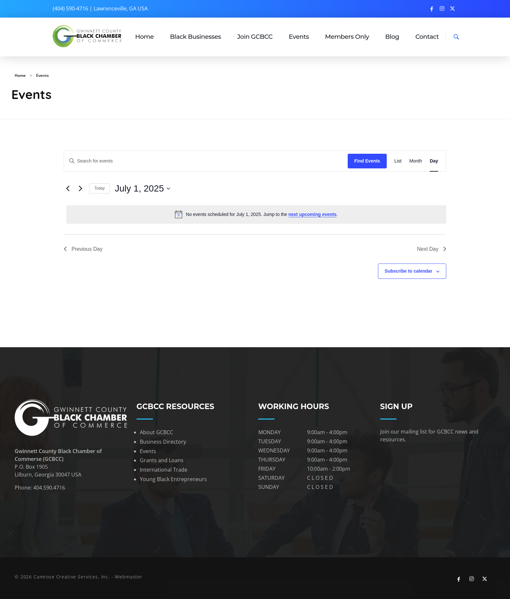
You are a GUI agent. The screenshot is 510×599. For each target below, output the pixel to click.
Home (20, 75)
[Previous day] (68, 189)
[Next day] (80, 189)
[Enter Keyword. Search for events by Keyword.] (129, 161)
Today (99, 188)
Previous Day (83, 249)
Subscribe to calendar (408, 271)
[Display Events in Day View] (434, 161)
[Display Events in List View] (398, 161)
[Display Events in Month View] (415, 161)
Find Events (367, 161)
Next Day (431, 249)
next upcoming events (313, 214)
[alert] (256, 214)
